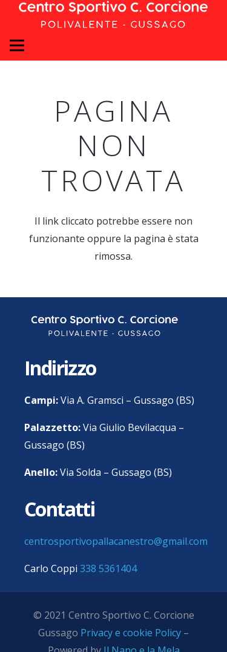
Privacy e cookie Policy (131, 632)
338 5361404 (108, 568)
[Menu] (17, 45)
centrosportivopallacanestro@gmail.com (116, 541)
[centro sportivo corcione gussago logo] (104, 326)
